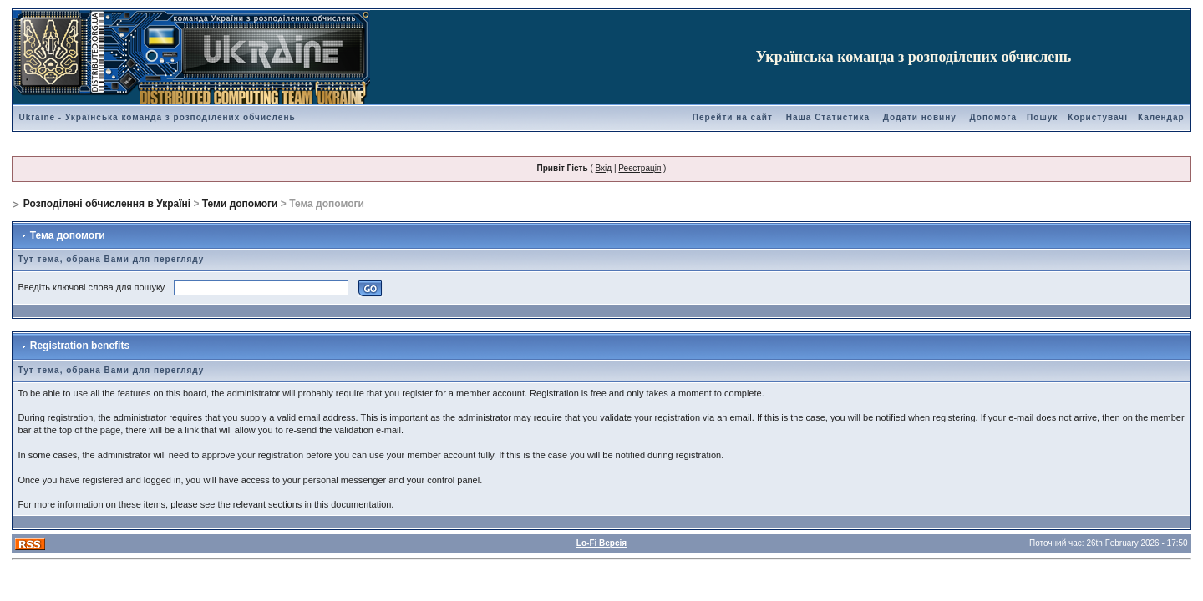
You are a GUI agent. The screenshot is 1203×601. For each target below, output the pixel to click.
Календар (1161, 117)
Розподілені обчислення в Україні (106, 204)
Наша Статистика (828, 117)
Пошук (1042, 117)
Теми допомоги (240, 204)
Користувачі (1098, 117)
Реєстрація (639, 168)
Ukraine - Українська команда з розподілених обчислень (156, 117)
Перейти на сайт (733, 117)
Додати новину (920, 117)
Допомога (993, 117)
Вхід (604, 168)
